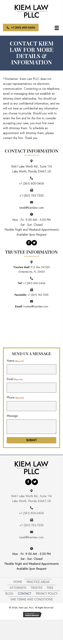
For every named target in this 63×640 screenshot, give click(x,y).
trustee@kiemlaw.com (35, 306)
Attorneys (18, 588)
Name (15, 361)
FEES (50, 588)
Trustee (36, 588)
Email (14, 379)
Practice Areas (38, 582)
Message (12, 416)
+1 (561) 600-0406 (31, 183)
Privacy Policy (47, 593)
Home (17, 582)
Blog (9, 593)
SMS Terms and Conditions (31, 599)
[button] (21, 27)
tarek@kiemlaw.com (31, 208)
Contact (24, 593)
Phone (15, 397)
